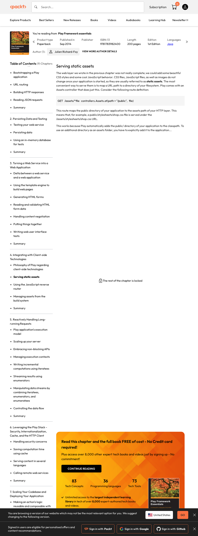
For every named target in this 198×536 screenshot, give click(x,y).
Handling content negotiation (31, 216)
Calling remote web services (30, 473)
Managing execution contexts (31, 356)
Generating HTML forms (28, 197)
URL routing (20, 84)
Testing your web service (28, 124)
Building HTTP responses (28, 92)
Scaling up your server (27, 341)
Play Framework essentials (74, 33)
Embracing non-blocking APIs (31, 349)
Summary (19, 107)
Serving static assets (26, 277)
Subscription (158, 7)
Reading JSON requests (27, 99)
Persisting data (22, 132)
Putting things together (27, 224)
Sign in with (98, 529)
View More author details (99, 51)
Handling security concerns (30, 441)
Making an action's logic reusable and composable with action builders (32, 506)
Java (170, 44)
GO (183, 515)
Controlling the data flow (28, 408)
